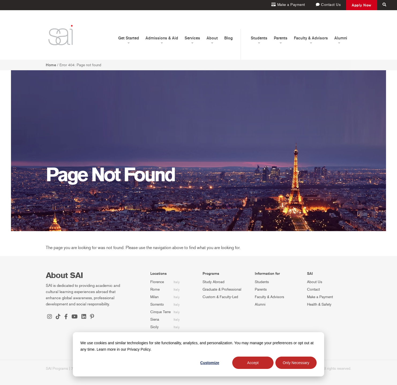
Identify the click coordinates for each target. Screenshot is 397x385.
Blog (228, 38)
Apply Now (362, 5)
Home (51, 65)
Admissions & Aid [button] (161, 38)
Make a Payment (320, 297)
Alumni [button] (340, 38)
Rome (155, 289)
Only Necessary (296, 363)
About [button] (212, 38)
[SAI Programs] (60, 35)
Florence (157, 282)
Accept (253, 363)
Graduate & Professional (222, 289)
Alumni (260, 304)
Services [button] (192, 38)
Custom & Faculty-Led (220, 297)
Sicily (154, 327)
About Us (314, 282)
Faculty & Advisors (269, 297)
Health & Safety (319, 304)
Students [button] (259, 38)
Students (262, 282)
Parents (261, 289)
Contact (313, 289)
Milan (154, 297)
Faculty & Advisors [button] (311, 38)
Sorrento (157, 304)
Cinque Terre (160, 312)
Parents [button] (280, 38)
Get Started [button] (128, 38)
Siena (154, 319)
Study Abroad (213, 282)
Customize (209, 363)
